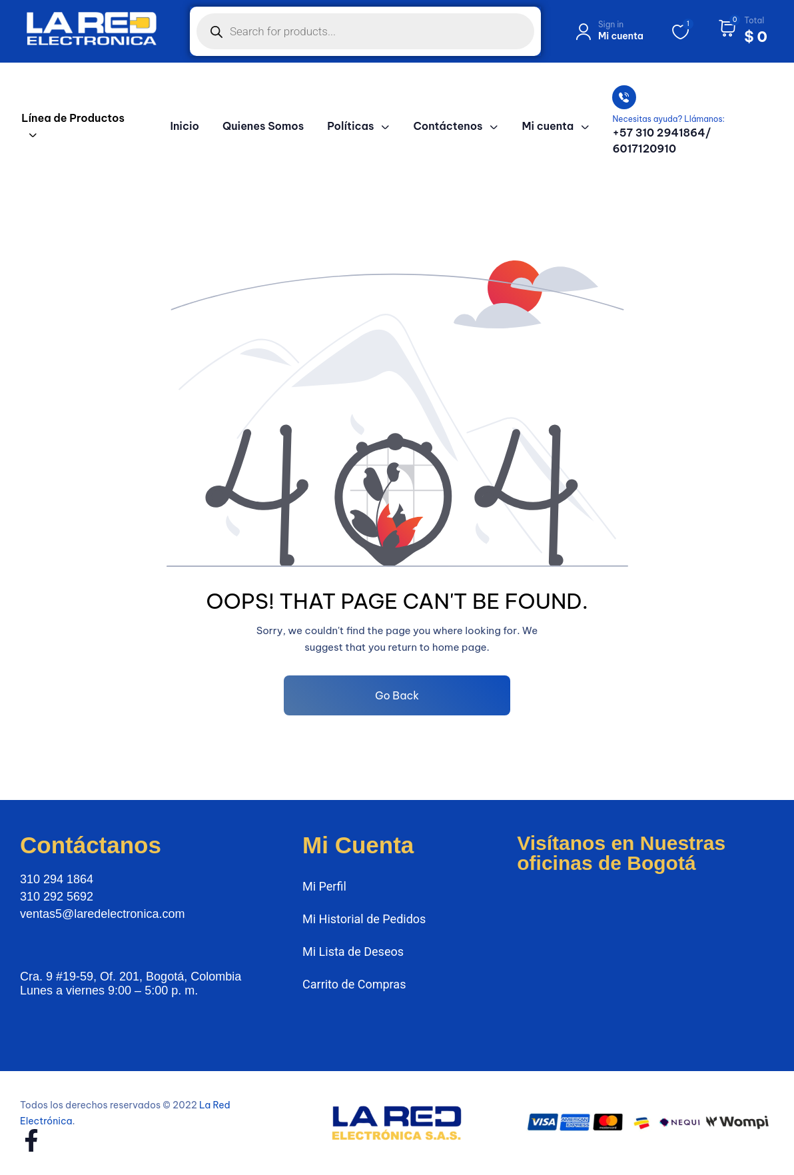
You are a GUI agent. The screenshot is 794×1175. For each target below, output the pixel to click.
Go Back (397, 695)
